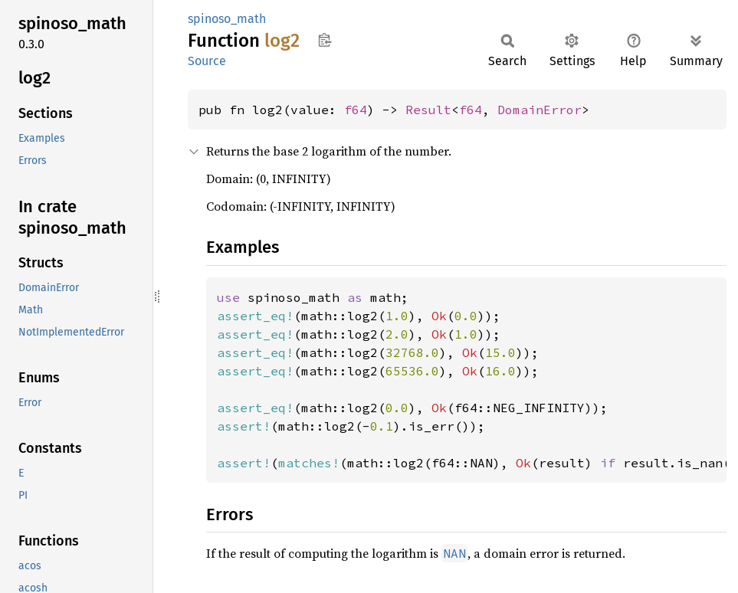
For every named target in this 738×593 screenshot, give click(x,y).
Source (207, 61)
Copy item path (324, 40)
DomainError (539, 109)
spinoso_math (227, 18)
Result (428, 109)
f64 (355, 109)
